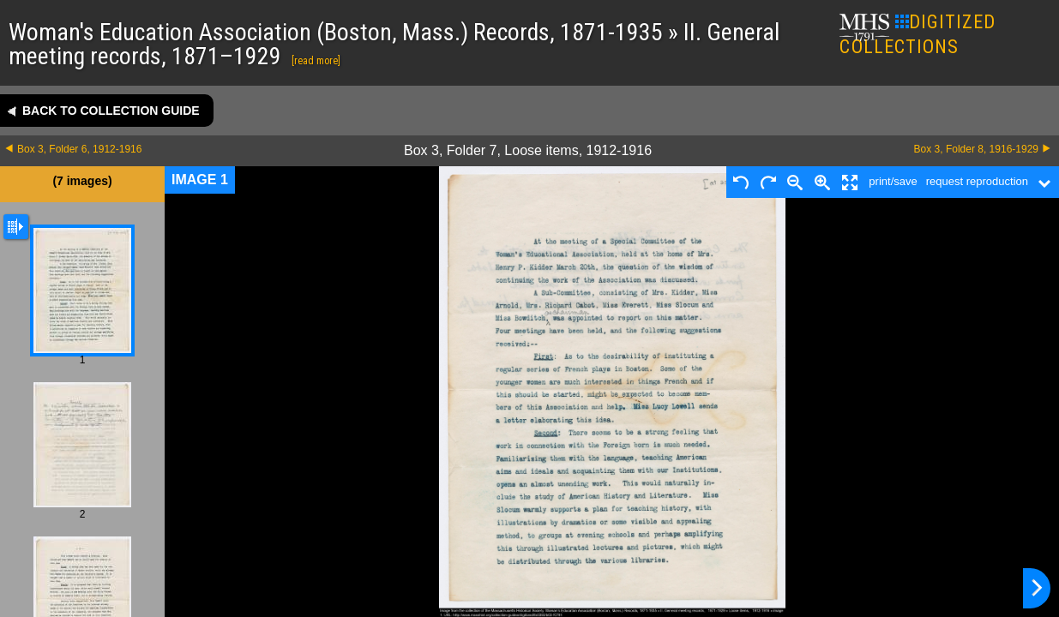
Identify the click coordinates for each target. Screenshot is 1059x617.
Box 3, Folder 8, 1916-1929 (976, 149)
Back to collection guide (111, 110)
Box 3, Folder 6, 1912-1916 (79, 149)
